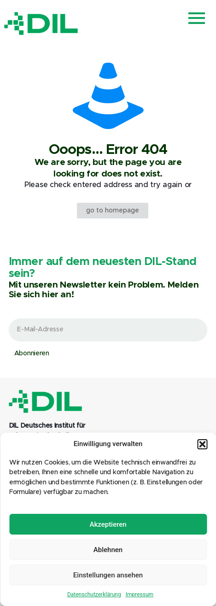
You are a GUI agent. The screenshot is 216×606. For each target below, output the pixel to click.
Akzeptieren (107, 524)
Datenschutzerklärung (94, 594)
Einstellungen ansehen (108, 575)
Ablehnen (108, 550)
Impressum (139, 594)
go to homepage (112, 210)
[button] (202, 444)
